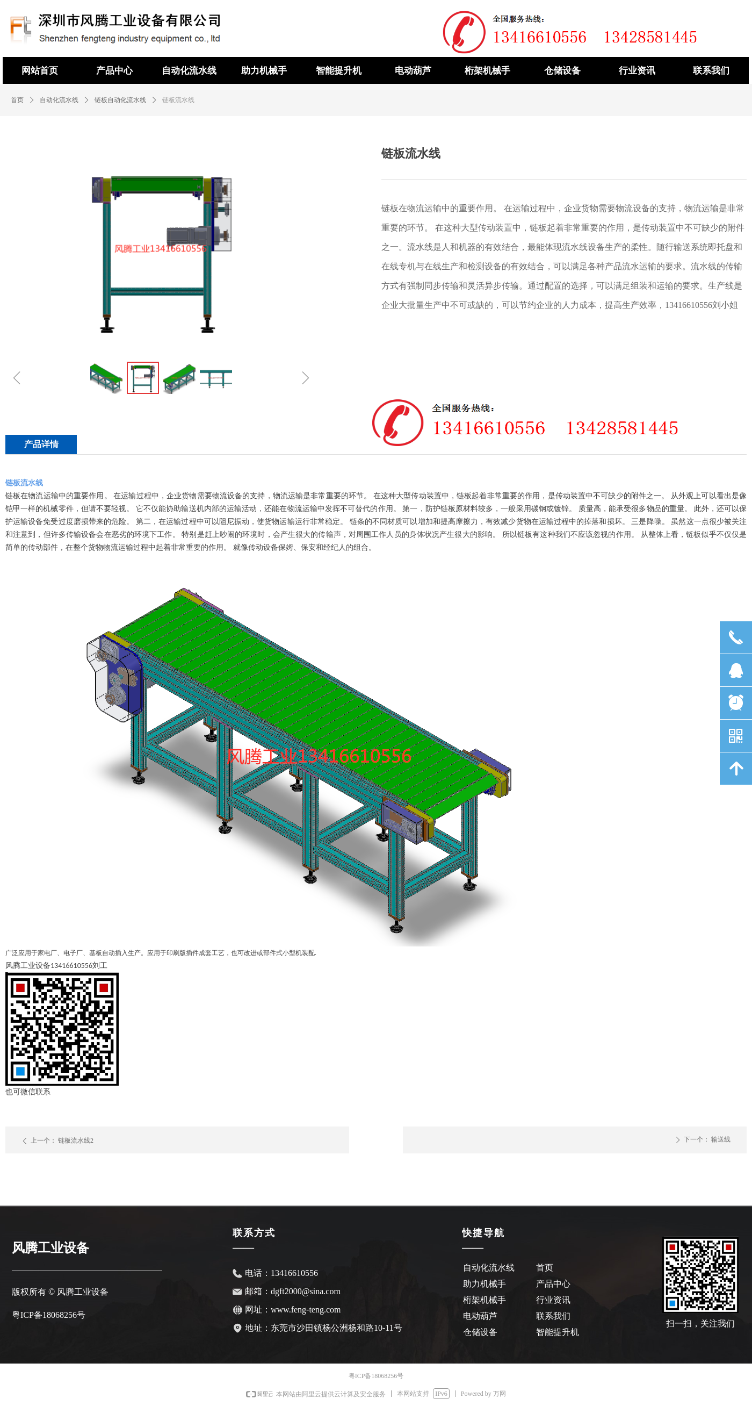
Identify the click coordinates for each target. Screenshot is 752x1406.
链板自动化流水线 (120, 100)
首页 (17, 100)
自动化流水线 (59, 100)
